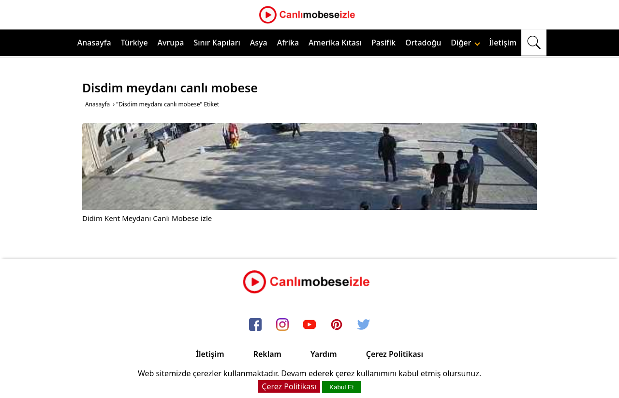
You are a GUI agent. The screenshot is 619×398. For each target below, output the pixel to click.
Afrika (288, 42)
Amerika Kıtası (335, 42)
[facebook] (255, 325)
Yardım (323, 354)
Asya (258, 42)
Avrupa (171, 42)
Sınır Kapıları (216, 42)
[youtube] (309, 325)
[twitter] (363, 325)
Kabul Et (341, 387)
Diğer (465, 42)
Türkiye (134, 42)
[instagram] (282, 325)
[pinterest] (336, 325)
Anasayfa (94, 42)
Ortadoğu (423, 42)
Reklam (267, 354)
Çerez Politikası (394, 354)
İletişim (502, 42)
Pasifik (383, 42)
